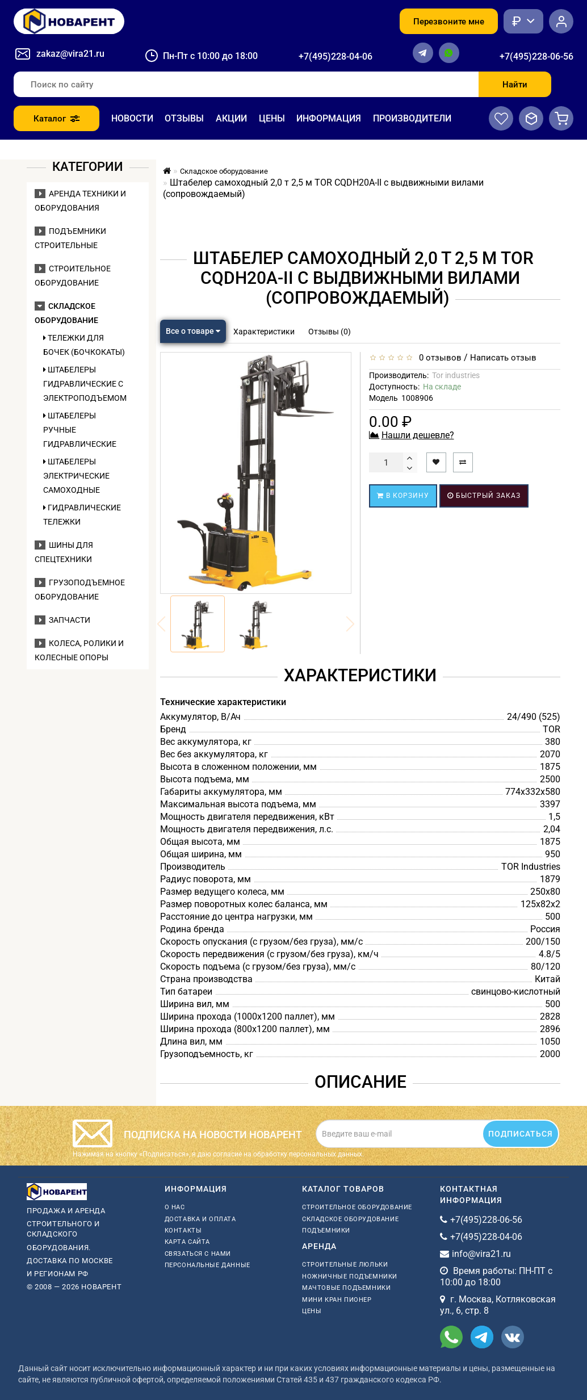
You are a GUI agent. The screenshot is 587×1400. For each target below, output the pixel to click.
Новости (132, 118)
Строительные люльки (345, 1264)
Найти (514, 84)
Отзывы (184, 118)
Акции (231, 118)
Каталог (56, 119)
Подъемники (326, 1230)
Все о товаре (193, 331)
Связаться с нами (198, 1254)
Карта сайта (188, 1242)
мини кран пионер (337, 1299)
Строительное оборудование (357, 1207)
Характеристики (264, 331)
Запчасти (62, 619)
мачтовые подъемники (346, 1288)
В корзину (403, 496)
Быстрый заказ (484, 496)
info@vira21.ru (481, 1253)
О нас (175, 1207)
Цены (272, 118)
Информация (328, 118)
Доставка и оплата (200, 1219)
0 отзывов (438, 358)
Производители (412, 118)
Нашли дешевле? (417, 435)
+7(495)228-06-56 (536, 56)
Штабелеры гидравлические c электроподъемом (85, 384)
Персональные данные (207, 1265)
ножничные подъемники (349, 1276)
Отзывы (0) (329, 331)
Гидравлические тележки (82, 514)
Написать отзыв (503, 358)
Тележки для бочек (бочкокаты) (84, 345)
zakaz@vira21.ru (70, 53)
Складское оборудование (350, 1219)
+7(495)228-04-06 (335, 56)
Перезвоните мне (448, 21)
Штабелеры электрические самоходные (76, 475)
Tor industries (456, 375)
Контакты (183, 1230)
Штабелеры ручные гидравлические (79, 429)
